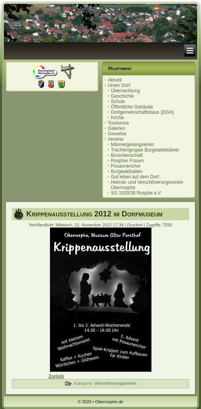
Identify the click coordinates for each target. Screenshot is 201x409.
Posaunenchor (125, 166)
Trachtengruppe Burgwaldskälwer (145, 150)
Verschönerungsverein (115, 383)
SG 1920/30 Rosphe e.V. (136, 193)
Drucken (135, 225)
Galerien (116, 128)
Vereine (115, 139)
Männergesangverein (132, 144)
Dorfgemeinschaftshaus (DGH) (142, 112)
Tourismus (118, 123)
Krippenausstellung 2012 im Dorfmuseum (94, 213)
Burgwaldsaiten (126, 171)
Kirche (117, 117)
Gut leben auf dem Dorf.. (136, 177)
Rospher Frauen (127, 160)
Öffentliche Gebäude (132, 107)
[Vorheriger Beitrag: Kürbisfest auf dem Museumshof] (56, 376)
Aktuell (114, 80)
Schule (118, 101)
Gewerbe (117, 133)
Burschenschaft (127, 155)
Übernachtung (125, 90)
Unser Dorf (119, 85)
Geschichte (122, 96)
